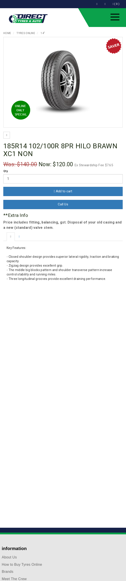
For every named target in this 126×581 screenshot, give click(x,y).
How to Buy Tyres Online (22, 564)
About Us (9, 557)
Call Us (63, 204)
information (14, 548)
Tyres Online (26, 33)
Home (7, 33)
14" (43, 33)
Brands (7, 571)
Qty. (5, 171)
